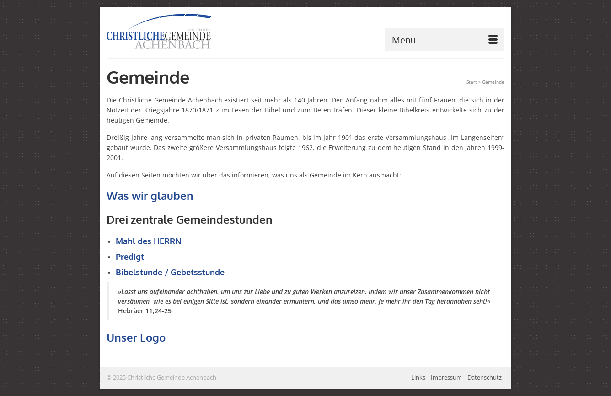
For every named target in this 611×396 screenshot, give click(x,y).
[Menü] (444, 39)
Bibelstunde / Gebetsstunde (170, 272)
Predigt (130, 257)
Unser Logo (136, 337)
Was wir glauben (150, 195)
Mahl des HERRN (149, 241)
